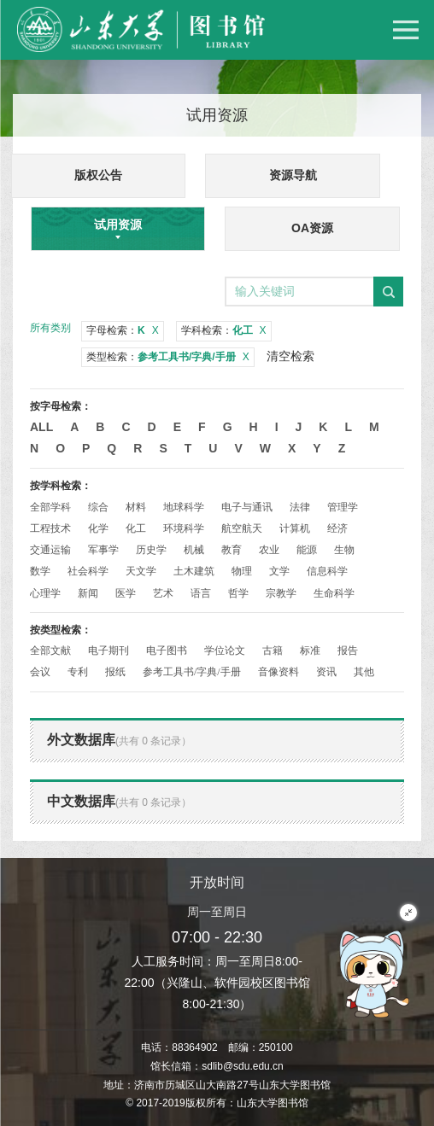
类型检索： (167, 357)
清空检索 (290, 356)
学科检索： (224, 330)
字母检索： (122, 330)
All (41, 427)
